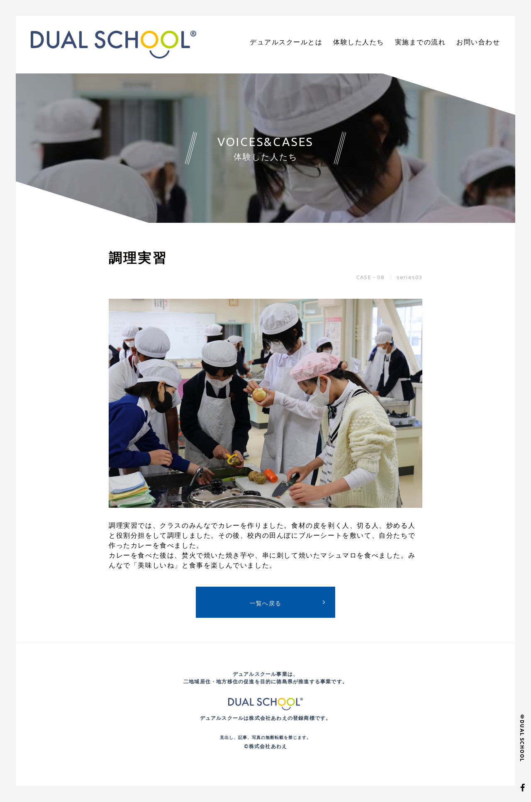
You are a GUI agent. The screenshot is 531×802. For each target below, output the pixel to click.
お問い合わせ (481, 42)
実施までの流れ (429, 42)
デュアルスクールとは (309, 42)
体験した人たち (373, 42)
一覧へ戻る (266, 603)
